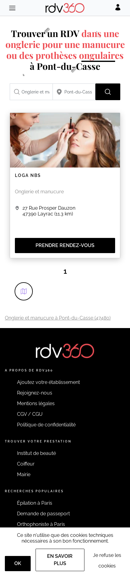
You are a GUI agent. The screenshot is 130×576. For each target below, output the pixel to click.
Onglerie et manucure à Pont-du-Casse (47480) (58, 318)
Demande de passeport (43, 514)
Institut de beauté (36, 453)
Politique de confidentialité (46, 425)
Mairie (23, 474)
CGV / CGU (30, 414)
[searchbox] (31, 91)
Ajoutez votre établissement (48, 382)
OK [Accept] (17, 563)
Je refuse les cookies (107, 560)
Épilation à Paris (34, 503)
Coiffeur (26, 464)
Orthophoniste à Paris (41, 524)
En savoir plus (60, 559)
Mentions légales (36, 403)
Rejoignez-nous (34, 393)
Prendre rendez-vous (65, 245)
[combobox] (31, 91)
